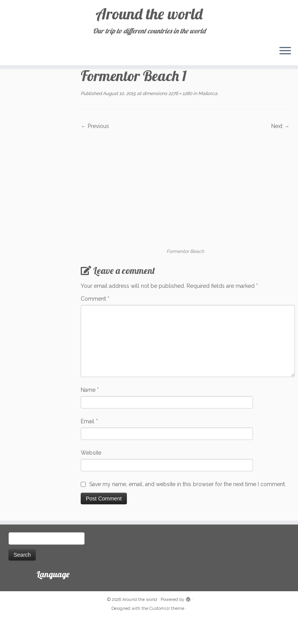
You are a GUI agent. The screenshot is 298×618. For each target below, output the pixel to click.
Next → (280, 126)
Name (90, 390)
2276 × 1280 (179, 93)
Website (91, 453)
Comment (95, 299)
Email (89, 421)
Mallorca (207, 93)
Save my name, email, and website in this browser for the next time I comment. (187, 484)
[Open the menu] (285, 51)
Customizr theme (166, 608)
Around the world (149, 13)
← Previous (95, 126)
